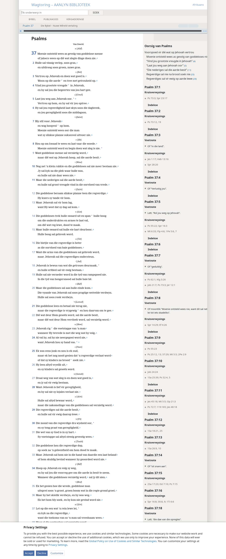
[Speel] (21, 31)
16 (33, 243)
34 (33, 468)
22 (33, 315)
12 (33, 193)
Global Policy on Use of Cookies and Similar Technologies (123, 541)
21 (33, 306)
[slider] (113, 31)
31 (33, 432)
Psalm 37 (26, 25)
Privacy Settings (57, 545)
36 (33, 495)
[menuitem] (203, 12)
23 (33, 328)
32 (33, 445)
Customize (57, 553)
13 (33, 202)
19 (33, 274)
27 (33, 378)
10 (33, 166)
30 (33, 423)
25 (33, 351)
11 (33, 180)
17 (33, 252)
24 (33, 337)
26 (33, 364)
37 (33, 508)
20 (33, 288)
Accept (29, 553)
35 (33, 486)
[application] (113, 31)
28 (33, 387)
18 (33, 265)
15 (33, 229)
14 (33, 216)
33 (33, 454)
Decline (41, 553)
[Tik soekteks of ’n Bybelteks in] (52, 12)
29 (33, 409)
